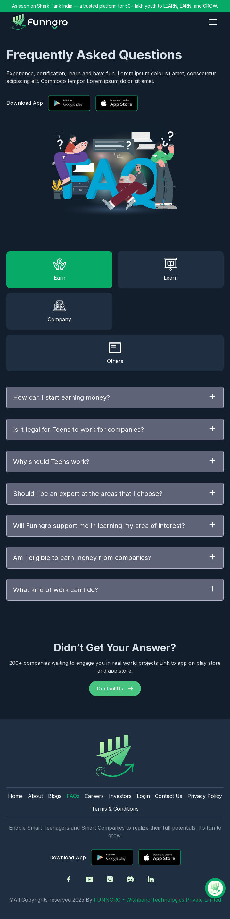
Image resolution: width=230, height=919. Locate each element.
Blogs (55, 796)
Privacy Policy (204, 796)
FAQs (73, 796)
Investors (120, 796)
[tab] (59, 269)
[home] (40, 22)
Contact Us (168, 796)
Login (143, 796)
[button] (212, 22)
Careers (94, 796)
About (35, 796)
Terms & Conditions (115, 809)
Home (15, 796)
